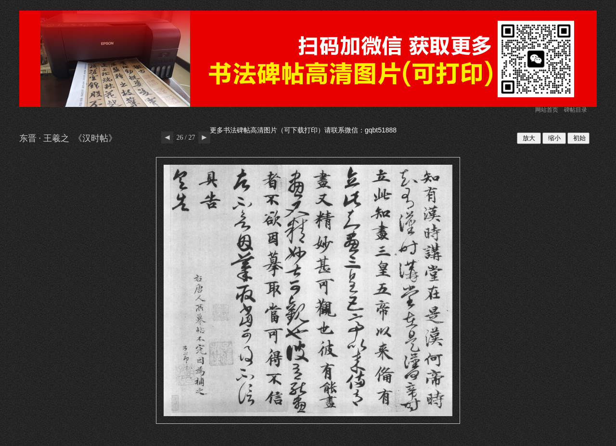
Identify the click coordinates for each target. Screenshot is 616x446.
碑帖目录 (575, 109)
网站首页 (546, 109)
